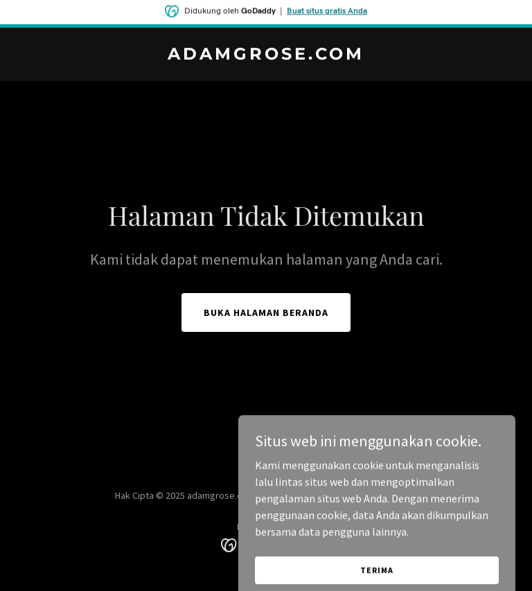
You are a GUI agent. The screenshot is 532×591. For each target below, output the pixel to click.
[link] (266, 55)
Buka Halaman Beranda (266, 312)
